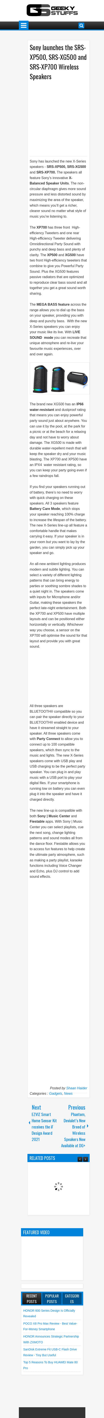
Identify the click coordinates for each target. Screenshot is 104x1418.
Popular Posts (52, 1298)
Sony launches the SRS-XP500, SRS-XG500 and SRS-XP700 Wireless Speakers (58, 61)
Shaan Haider (76, 1088)
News (68, 1093)
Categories (72, 1298)
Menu (24, 25)
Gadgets (55, 1093)
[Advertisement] (66, 118)
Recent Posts (31, 1298)
